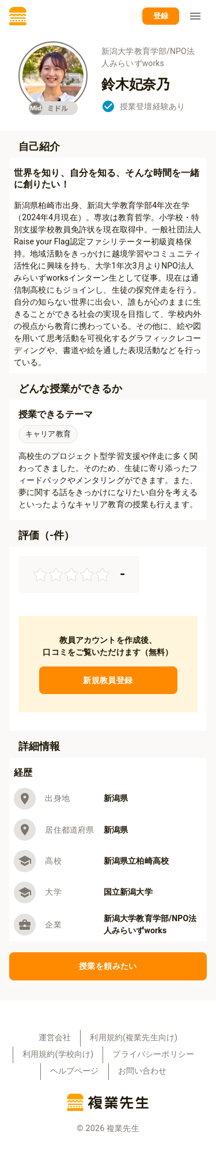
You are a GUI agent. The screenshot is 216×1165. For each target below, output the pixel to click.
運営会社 (55, 1038)
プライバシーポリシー (153, 1054)
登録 (160, 16)
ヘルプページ (74, 1071)
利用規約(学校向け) (57, 1054)
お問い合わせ (142, 1071)
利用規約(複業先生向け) (133, 1038)
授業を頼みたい (108, 966)
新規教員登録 (108, 680)
